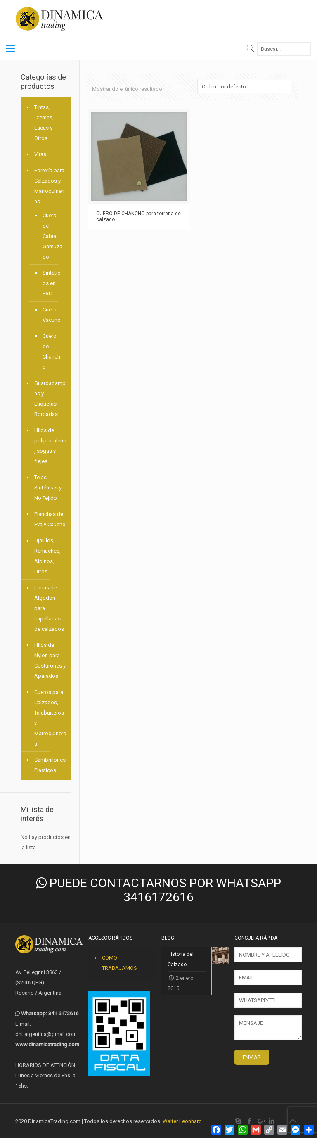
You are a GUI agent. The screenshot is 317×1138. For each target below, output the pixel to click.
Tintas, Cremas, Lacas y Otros (44, 122)
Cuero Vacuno (52, 314)
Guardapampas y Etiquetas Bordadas (50, 398)
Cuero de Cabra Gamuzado (52, 236)
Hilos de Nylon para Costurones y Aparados (50, 660)
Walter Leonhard (182, 1121)
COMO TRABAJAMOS (119, 963)
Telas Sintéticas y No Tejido (48, 487)
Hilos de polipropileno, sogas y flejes (50, 445)
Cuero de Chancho (51, 351)
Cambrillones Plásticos (50, 765)
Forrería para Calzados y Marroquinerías (49, 185)
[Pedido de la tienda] (244, 86)
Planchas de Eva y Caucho (50, 519)
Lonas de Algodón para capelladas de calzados (49, 608)
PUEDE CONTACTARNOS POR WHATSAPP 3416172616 (158, 890)
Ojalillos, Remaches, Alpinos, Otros (47, 556)
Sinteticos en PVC (51, 283)
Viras (40, 154)
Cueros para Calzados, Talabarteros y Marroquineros (50, 718)
